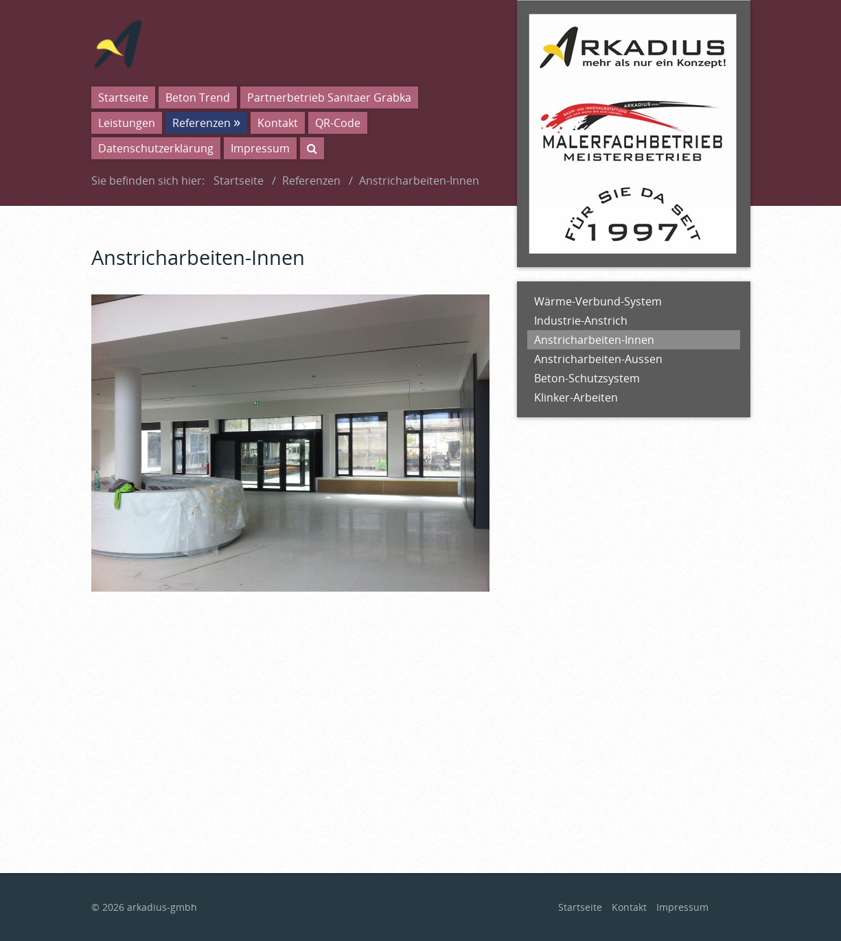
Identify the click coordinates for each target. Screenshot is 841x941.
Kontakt (277, 122)
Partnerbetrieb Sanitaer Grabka (329, 97)
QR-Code (337, 122)
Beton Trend (197, 97)
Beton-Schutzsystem (587, 378)
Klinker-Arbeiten (576, 397)
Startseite (123, 97)
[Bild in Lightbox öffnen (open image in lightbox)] (290, 443)
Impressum (260, 148)
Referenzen (201, 122)
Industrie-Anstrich (580, 320)
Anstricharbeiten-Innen (594, 339)
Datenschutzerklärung (156, 148)
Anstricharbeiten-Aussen (598, 359)
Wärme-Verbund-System (598, 301)
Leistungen (126, 122)
